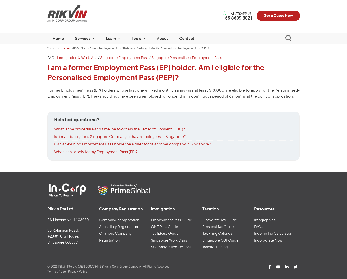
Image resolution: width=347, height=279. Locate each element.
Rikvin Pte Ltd (76, 13)
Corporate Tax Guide (219, 220)
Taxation (210, 209)
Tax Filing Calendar (218, 233)
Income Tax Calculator (272, 233)
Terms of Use (56, 271)
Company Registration (121, 209)
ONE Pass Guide (164, 227)
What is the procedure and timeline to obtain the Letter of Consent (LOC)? (119, 129)
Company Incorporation (119, 220)
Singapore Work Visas (169, 240)
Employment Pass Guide (171, 220)
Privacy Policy (77, 271)
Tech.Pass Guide (165, 233)
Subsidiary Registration (118, 227)
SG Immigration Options (171, 247)
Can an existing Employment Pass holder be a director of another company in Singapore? (132, 144)
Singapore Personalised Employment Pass (186, 58)
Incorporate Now (268, 240)
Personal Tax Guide (218, 227)
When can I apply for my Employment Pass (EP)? (95, 152)
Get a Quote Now (278, 16)
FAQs (258, 227)
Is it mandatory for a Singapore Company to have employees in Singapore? (120, 137)
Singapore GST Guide (220, 240)
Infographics (265, 220)
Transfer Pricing (215, 247)
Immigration (163, 209)
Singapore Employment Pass (124, 58)
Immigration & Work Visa (77, 58)
